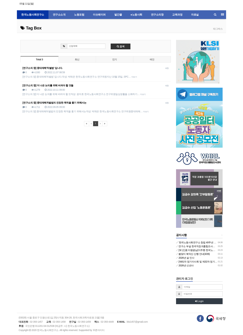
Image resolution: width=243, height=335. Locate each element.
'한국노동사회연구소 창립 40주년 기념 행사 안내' (203, 242)
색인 (152, 59)
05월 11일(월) (27, 3)
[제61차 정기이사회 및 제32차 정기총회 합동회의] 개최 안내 (208, 261)
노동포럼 (79, 14)
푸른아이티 (99, 330)
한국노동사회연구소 (32, 14)
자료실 (195, 14)
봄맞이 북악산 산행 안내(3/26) (193, 254)
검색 (120, 46)
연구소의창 (157, 14)
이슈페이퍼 (99, 14)
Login (199, 301)
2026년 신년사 (185, 265)
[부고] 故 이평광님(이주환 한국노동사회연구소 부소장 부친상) (209, 250)
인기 (114, 59)
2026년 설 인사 (185, 257)
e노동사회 (136, 14)
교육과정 (177, 14)
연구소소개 (59, 14)
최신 (77, 59)
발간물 (118, 14)
